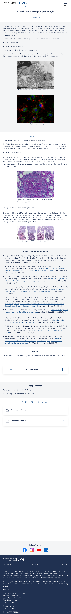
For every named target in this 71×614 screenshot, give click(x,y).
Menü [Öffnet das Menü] (65, 5)
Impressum (34, 565)
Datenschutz (7, 565)
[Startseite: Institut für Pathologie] (15, 4)
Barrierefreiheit (63, 565)
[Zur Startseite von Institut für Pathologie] (13, 560)
